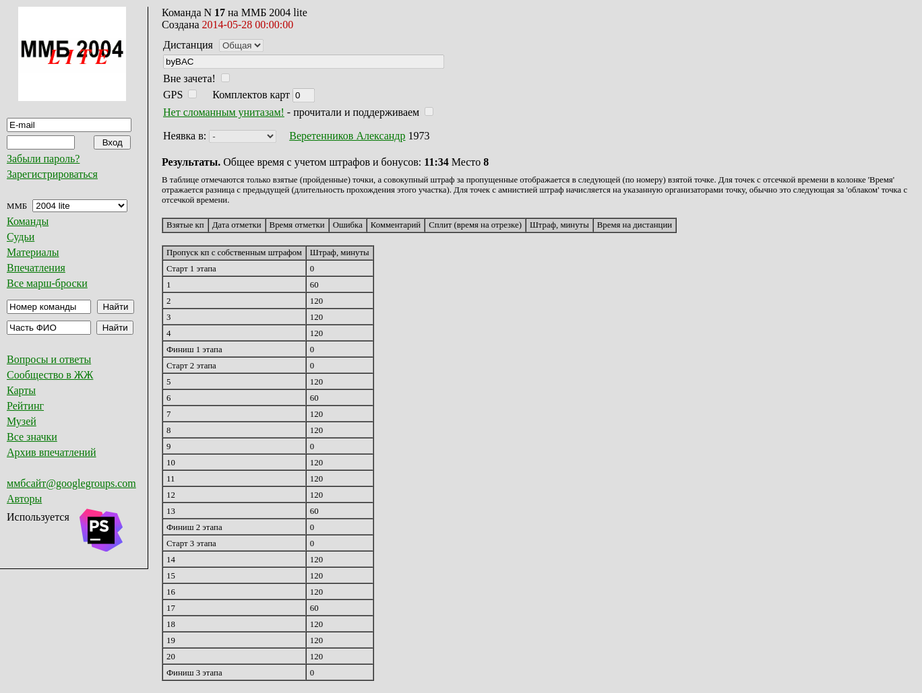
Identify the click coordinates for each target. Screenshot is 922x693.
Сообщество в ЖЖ (50, 375)
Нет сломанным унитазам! (223, 112)
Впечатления (36, 267)
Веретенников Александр (347, 135)
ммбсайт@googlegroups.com (71, 483)
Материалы (33, 252)
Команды (28, 221)
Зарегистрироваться (52, 174)
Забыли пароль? (43, 158)
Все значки (32, 436)
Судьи (20, 236)
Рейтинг (25, 405)
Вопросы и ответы (49, 359)
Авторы (24, 498)
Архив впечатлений (51, 452)
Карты (21, 390)
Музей (21, 421)
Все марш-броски (47, 283)
